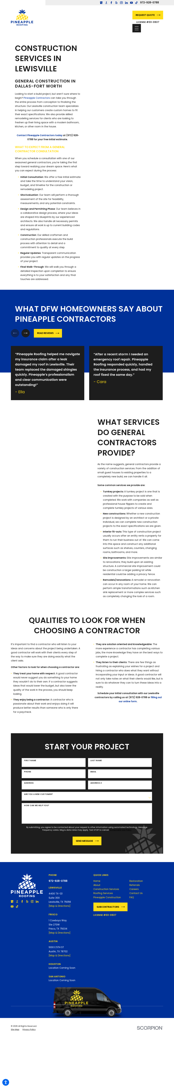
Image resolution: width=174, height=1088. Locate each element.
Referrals (134, 885)
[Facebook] (111, 2)
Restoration (136, 880)
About (96, 885)
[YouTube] (131, 2)
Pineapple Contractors (37, 98)
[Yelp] (116, 2)
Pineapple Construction (107, 897)
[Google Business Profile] (101, 2)
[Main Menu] (136, 28)
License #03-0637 (147, 22)
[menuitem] (110, 881)
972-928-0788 (149, 2)
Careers (134, 889)
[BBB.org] (106, 2)
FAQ (131, 897)
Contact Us (136, 893)
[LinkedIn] (126, 2)
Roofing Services (103, 893)
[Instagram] (121, 2)
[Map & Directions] (59, 905)
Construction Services (106, 889)
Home (96, 880)
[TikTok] (136, 2)
